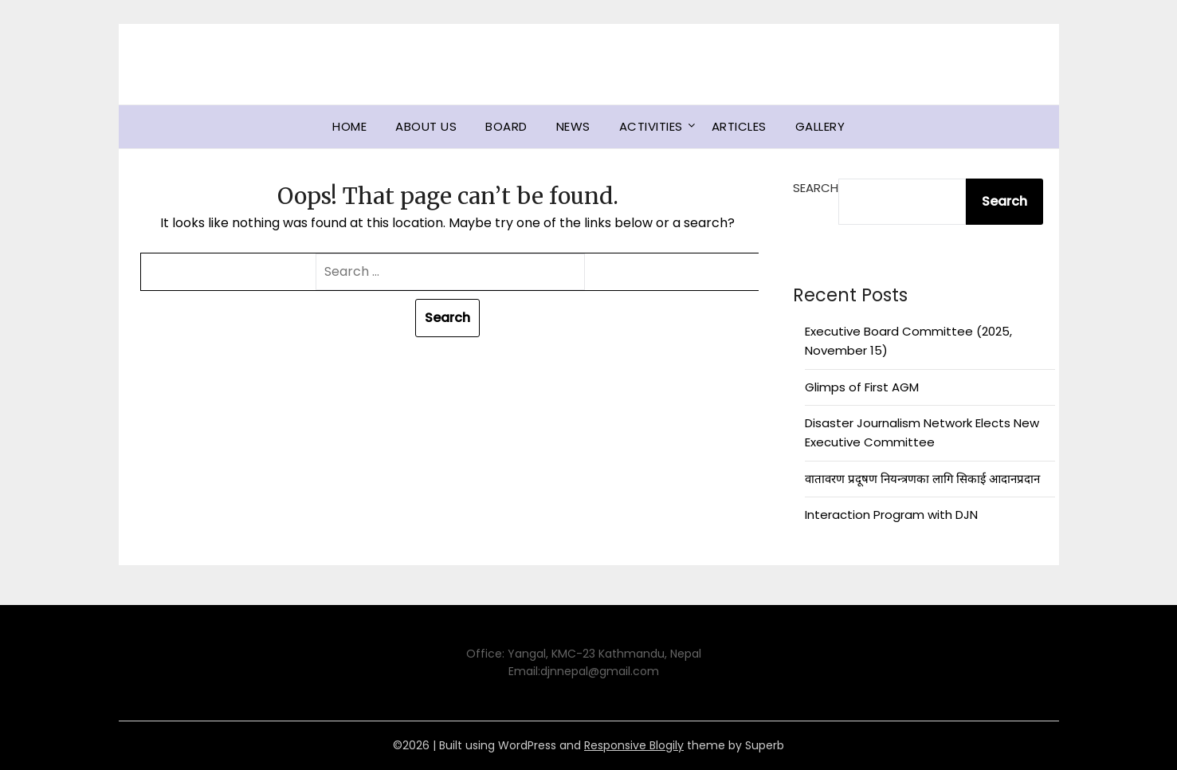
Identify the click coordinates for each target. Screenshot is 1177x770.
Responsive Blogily (634, 745)
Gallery (820, 126)
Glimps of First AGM (862, 387)
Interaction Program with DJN (891, 514)
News (573, 126)
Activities (651, 126)
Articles (739, 126)
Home (349, 126)
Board (506, 126)
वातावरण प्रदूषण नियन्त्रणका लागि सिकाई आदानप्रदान (922, 478)
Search (815, 187)
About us (426, 126)
